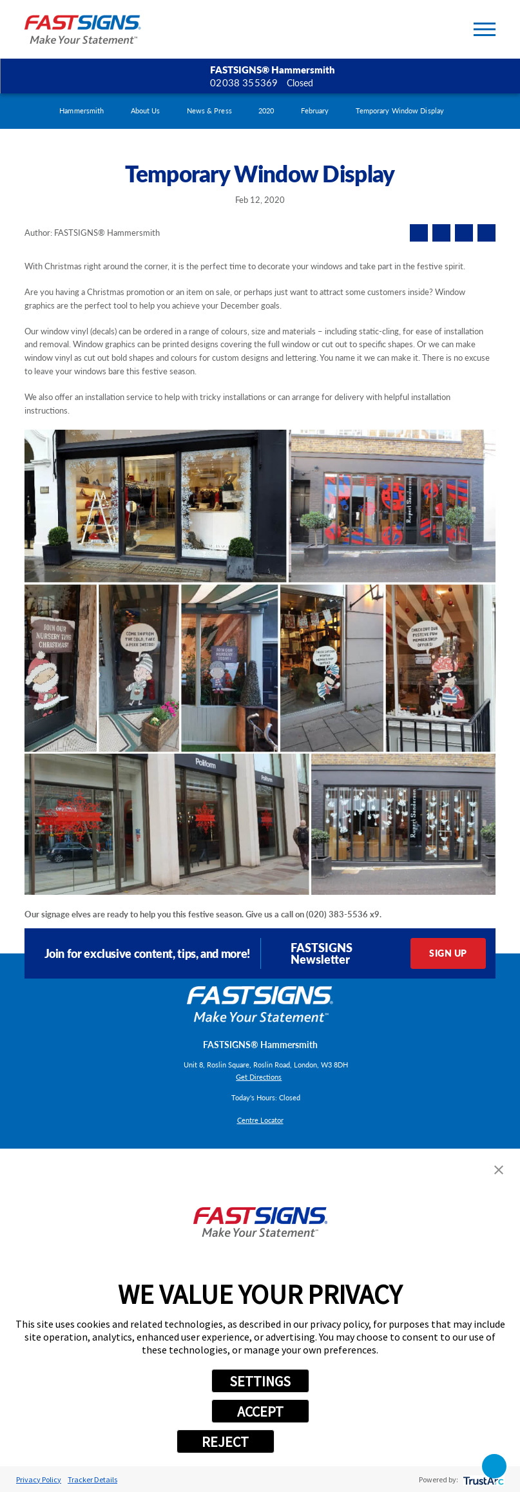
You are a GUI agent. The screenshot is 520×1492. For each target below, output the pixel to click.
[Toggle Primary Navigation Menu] (485, 29)
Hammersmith (81, 110)
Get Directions (259, 1077)
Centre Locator (260, 1120)
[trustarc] (482, 1479)
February (315, 110)
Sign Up (448, 953)
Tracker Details (92, 1479)
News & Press (209, 110)
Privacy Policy (38, 1479)
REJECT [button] (225, 1442)
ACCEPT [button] (260, 1411)
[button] (499, 1170)
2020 (266, 110)
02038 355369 (244, 82)
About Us (145, 110)
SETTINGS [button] (260, 1381)
